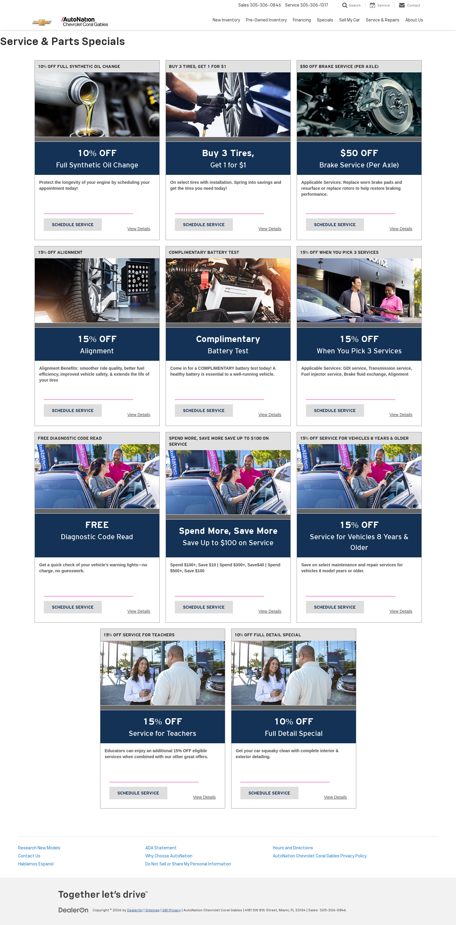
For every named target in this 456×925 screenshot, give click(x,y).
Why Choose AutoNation (168, 856)
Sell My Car (349, 20)
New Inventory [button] (226, 20)
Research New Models (39, 848)
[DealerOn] (73, 910)
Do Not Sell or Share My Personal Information (188, 864)
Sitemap (152, 910)
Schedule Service (73, 224)
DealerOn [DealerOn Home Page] (135, 910)
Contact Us (29, 856)
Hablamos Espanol (36, 864)
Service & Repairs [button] (382, 20)
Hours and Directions (293, 848)
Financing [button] (302, 20)
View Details (138, 228)
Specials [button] (325, 20)
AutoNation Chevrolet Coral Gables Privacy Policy (320, 856)
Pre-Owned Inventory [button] (266, 20)
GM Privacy (171, 910)
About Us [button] (414, 20)
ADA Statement (161, 848)
